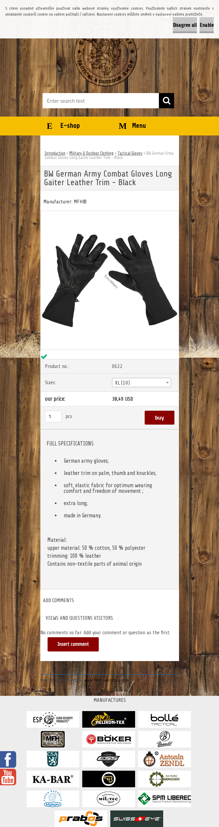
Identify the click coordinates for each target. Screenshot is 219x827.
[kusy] (53, 416)
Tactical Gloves (130, 153)
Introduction (55, 153)
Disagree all (185, 25)
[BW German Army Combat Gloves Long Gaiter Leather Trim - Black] (110, 214)
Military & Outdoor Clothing (91, 153)
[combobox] (141, 382)
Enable (207, 25)
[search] (166, 100)
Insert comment (73, 644)
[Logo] (105, 55)
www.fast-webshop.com (106, 680)
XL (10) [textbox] (122, 383)
